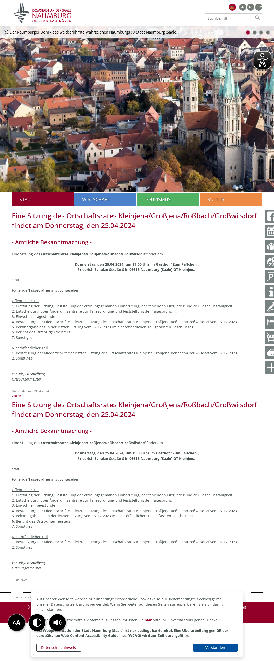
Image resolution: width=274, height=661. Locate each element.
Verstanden (215, 647)
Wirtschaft (95, 199)
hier (148, 619)
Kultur (215, 199)
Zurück (18, 395)
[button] (57, 623)
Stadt (26, 199)
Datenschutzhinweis (58, 647)
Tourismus (158, 199)
